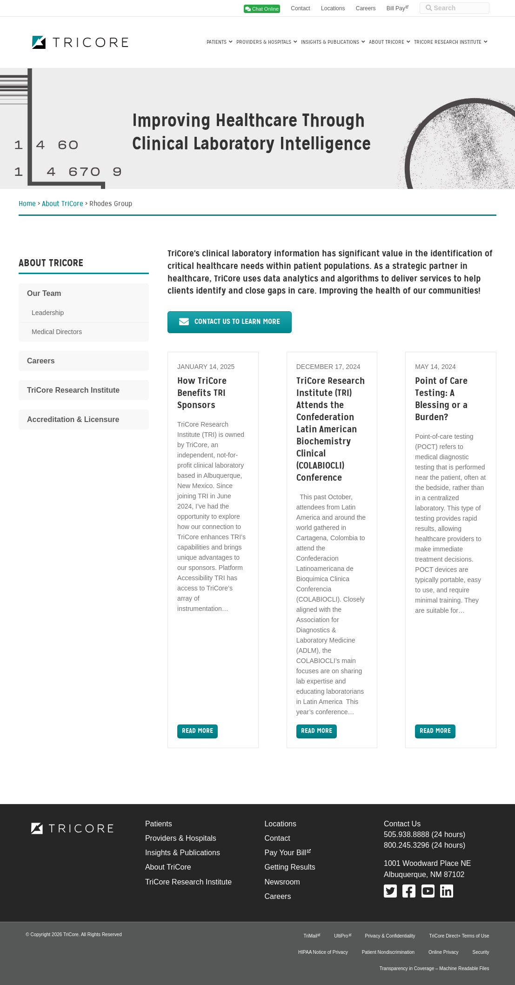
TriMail (310, 935)
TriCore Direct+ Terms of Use (459, 935)
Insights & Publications (330, 42)
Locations (333, 8)
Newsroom (282, 882)
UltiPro (341, 935)
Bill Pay (396, 8)
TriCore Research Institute (448, 42)
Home (27, 204)
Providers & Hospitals (263, 42)
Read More (197, 731)
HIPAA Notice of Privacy (323, 952)
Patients (217, 42)
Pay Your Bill (285, 853)
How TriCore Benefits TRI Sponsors (202, 393)
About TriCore (386, 42)
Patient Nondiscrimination (388, 952)
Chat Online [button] (262, 9)
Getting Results (289, 867)
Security (481, 952)
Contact (300, 8)
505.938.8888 (406, 834)
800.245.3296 (406, 845)
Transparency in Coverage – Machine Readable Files (434, 968)
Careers (366, 8)
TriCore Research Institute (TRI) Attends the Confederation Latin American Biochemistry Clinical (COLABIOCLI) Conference (330, 430)
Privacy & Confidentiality (390, 935)
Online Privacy (443, 952)
